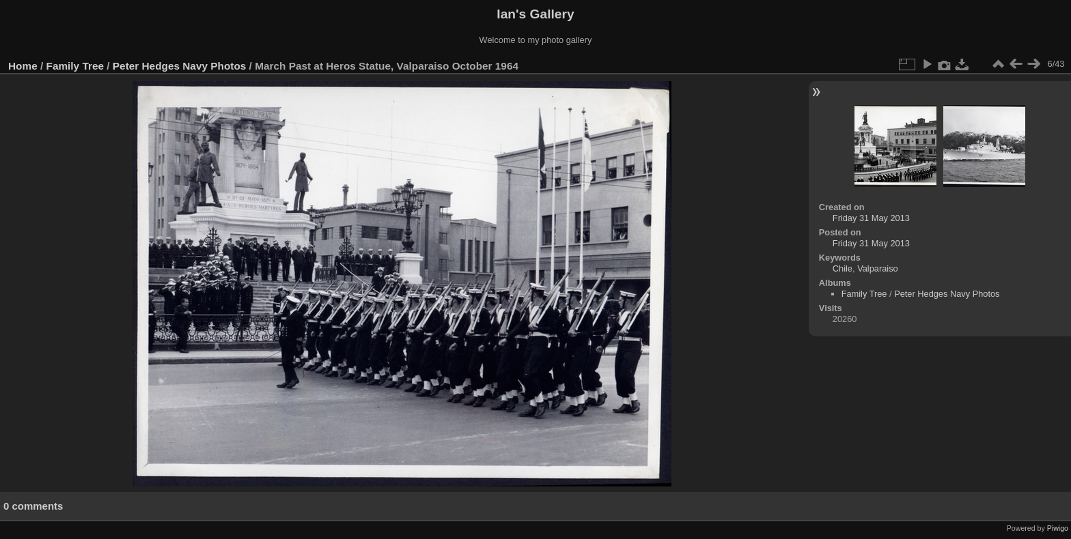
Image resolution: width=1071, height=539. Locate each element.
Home (23, 66)
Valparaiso (877, 268)
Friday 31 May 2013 (871, 218)
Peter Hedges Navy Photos (179, 66)
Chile (842, 268)
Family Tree (75, 66)
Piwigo (1057, 528)
